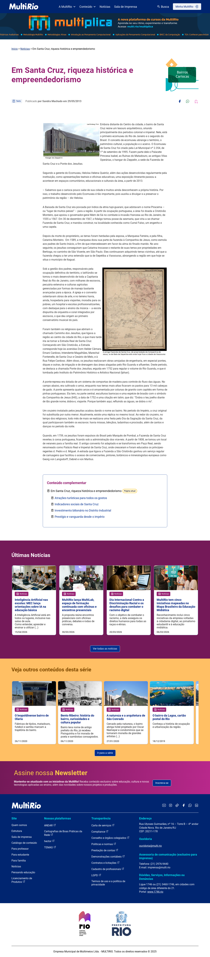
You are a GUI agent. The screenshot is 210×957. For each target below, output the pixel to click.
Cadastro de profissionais (107, 869)
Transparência (101, 818)
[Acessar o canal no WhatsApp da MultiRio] (190, 805)
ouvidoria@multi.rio (150, 845)
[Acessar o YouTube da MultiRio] (164, 805)
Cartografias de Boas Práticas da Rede (63, 833)
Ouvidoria (145, 839)
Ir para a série (105, 752)
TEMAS (50, 847)
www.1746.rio (155, 891)
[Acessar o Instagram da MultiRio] (170, 805)
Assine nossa (50, 773)
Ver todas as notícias (105, 648)
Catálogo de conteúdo (24, 842)
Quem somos (19, 825)
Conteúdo (87, 6)
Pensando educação (23, 872)
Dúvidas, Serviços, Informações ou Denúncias (162, 876)
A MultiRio (67, 6)
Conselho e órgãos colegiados (110, 837)
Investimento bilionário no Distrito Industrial (83, 510)
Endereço (145, 818)
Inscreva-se (161, 782)
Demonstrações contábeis (108, 856)
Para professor (20, 848)
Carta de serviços (103, 825)
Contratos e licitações (105, 862)
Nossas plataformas (57, 818)
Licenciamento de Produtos (21, 880)
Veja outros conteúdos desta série (51, 669)
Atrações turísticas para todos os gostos (81, 498)
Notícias (105, 6)
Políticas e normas (103, 844)
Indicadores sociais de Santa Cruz (77, 504)
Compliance (99, 831)
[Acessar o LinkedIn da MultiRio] (197, 805)
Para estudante (20, 854)
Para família (18, 860)
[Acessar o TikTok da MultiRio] (177, 805)
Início (14, 48)
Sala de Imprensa (125, 6)
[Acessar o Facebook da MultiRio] (184, 805)
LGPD (96, 875)
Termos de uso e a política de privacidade (108, 883)
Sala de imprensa (21, 836)
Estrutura (16, 831)
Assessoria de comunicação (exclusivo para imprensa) (168, 856)
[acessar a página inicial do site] (24, 6)
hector (49, 841)
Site (14, 818)
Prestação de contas (104, 850)
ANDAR (50, 825)
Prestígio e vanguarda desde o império (80, 516)
